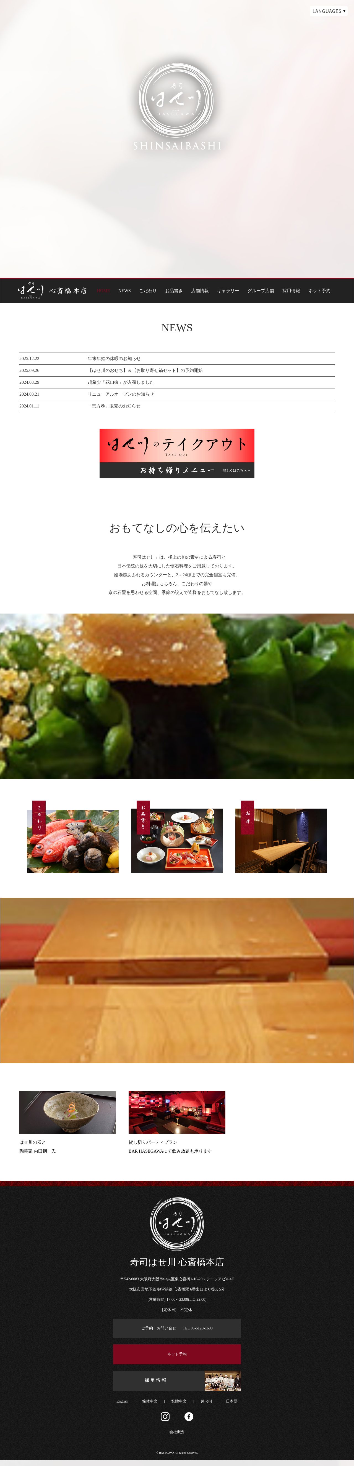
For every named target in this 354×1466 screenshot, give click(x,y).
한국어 (206, 1407)
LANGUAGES (327, 10)
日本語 (232, 1407)
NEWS (124, 290)
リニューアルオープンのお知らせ (121, 394)
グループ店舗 (261, 290)
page (177, 232)
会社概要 (177, 1438)
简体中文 (150, 1407)
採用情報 (291, 290)
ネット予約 (319, 290)
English (122, 1407)
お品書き (174, 290)
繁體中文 (179, 1407)
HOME (103, 290)
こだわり (148, 290)
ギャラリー (228, 290)
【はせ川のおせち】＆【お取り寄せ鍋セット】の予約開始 (145, 370)
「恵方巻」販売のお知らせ (113, 406)
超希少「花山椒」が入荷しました (121, 382)
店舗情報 (200, 290)
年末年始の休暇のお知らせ (114, 358)
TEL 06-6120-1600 (198, 1334)
